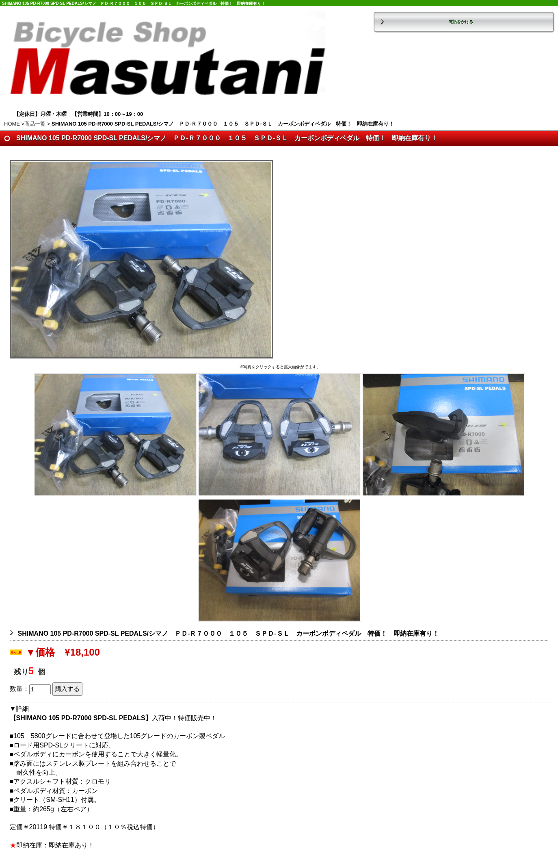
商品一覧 (34, 124)
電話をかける (461, 22)
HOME (12, 124)
